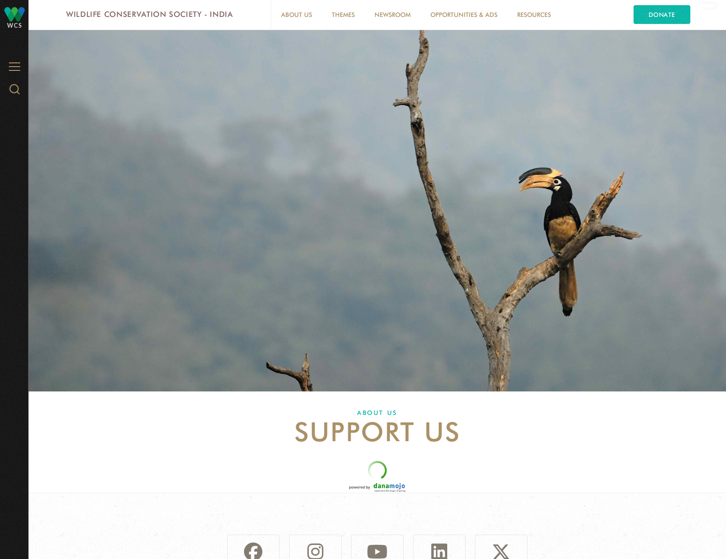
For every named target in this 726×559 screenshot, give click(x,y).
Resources (534, 14)
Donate (662, 14)
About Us (296, 14)
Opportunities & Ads (463, 14)
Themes (343, 14)
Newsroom (392, 14)
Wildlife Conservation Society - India (149, 14)
